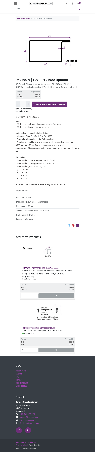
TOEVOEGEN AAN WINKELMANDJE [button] (49, 104)
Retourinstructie (22, 383)
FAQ (17, 377)
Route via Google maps (30, 423)
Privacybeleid (22, 445)
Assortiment (21, 371)
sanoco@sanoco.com (29, 417)
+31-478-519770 (27, 414)
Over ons (19, 374)
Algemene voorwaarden (26, 442)
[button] (67, 3)
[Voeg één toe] (28, 104)
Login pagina (21, 386)
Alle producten (23, 19)
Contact (19, 380)
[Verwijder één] (18, 104)
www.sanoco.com (27, 420)
